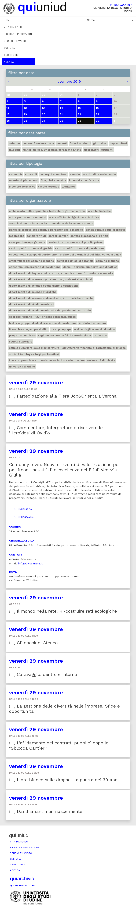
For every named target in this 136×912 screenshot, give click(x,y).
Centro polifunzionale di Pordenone (80, 248)
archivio (22, 878)
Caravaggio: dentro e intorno (43, 674)
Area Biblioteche (99, 211)
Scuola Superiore (20, 341)
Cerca (91, 20)
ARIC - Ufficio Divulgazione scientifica (74, 217)
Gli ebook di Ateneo (33, 642)
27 (43, 120)
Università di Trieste (101, 360)
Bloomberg (16, 235)
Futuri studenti (80, 143)
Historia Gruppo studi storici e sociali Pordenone (43, 323)
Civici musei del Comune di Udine (31, 260)
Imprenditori (118, 143)
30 (97, 120)
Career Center (58, 235)
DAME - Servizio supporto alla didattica (90, 267)
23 (97, 114)
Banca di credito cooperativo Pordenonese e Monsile (46, 229)
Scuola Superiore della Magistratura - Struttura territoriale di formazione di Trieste (67, 347)
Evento (75, 174)
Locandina (23, 508)
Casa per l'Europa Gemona (27, 242)
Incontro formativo (22, 186)
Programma (24, 516)
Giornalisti (100, 143)
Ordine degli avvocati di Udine (94, 329)
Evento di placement (23, 180)
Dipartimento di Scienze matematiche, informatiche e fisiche (51, 298)
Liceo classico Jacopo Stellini (28, 329)
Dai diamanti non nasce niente (45, 811)
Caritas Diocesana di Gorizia (89, 235)
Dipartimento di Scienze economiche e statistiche (44, 285)
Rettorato (100, 335)
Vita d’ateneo (13, 27)
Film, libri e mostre (54, 180)
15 (79, 107)
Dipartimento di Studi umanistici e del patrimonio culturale (50, 310)
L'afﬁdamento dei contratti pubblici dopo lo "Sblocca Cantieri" (58, 745)
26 (25, 120)
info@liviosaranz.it (30, 563)
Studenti (107, 149)
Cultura (9, 47)
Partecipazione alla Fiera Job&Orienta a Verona (63, 396)
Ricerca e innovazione (18, 34)
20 (43, 114)
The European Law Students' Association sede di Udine (47, 360)
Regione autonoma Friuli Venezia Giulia (64, 335)
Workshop (69, 186)
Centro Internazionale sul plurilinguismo (76, 242)
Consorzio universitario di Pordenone (35, 267)
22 (79, 114)
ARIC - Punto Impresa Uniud (27, 217)
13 (43, 107)
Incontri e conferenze (84, 180)
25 (8, 120)
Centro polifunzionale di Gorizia (31, 248)
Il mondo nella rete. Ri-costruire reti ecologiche (63, 611)
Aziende (14, 143)
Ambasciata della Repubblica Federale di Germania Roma (47, 211)
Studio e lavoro (15, 40)
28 (61, 120)
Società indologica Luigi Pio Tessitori (34, 354)
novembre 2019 (68, 81)
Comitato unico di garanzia (75, 260)
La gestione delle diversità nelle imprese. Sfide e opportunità (64, 709)
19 (25, 114)
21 (61, 114)
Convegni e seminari (53, 174)
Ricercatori (91, 149)
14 (61, 107)
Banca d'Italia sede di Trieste (106, 229)
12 (25, 107)
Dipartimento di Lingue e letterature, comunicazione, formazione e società (61, 273)
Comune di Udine (107, 260)
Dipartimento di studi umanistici (31, 304)
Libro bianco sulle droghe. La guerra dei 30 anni (64, 779)
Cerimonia (16, 174)
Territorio (11, 54)
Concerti (31, 174)
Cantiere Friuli (36, 235)
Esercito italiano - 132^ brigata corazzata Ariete (42, 316)
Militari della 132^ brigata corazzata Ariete (52, 149)
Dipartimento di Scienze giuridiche (33, 292)
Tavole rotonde (48, 186)
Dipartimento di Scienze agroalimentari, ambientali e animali (51, 279)
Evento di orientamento (99, 174)
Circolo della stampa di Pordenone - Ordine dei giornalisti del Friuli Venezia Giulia (65, 254)
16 (97, 107)
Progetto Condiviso (22, 335)
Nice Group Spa (61, 329)
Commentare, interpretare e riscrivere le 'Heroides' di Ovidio (56, 430)
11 (7, 107)
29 (79, 120)
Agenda (9, 61)
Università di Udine (22, 366)
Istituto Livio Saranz (92, 323)
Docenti (61, 143)
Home (7, 20)
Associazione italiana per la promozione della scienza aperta (51, 223)
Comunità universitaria (38, 143)
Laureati (14, 149)
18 (7, 114)
